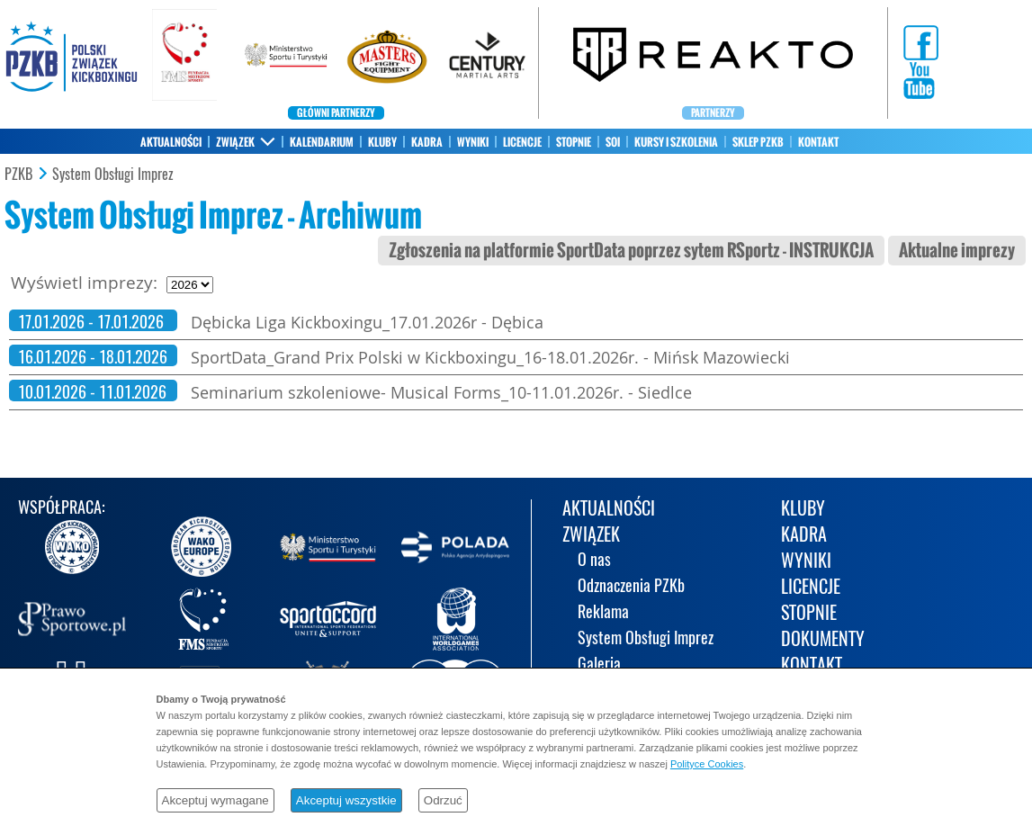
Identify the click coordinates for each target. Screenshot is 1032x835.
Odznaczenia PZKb (631, 587)
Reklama (603, 613)
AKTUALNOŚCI (171, 142)
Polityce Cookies (706, 764)
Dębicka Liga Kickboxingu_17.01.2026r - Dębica (367, 322)
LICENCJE (522, 142)
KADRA (427, 142)
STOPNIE (573, 142)
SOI (613, 142)
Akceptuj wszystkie (346, 800)
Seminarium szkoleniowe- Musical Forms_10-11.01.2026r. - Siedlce (441, 392)
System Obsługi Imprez (113, 174)
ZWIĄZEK (235, 142)
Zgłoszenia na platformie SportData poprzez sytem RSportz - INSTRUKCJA (631, 251)
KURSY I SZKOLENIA (676, 142)
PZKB (18, 174)
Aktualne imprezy (957, 251)
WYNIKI (473, 142)
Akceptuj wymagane (215, 800)
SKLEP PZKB (758, 142)
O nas (594, 561)
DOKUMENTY (823, 640)
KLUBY (382, 142)
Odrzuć (443, 800)
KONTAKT (818, 142)
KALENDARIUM (322, 142)
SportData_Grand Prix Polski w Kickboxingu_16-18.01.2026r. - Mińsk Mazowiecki (490, 357)
